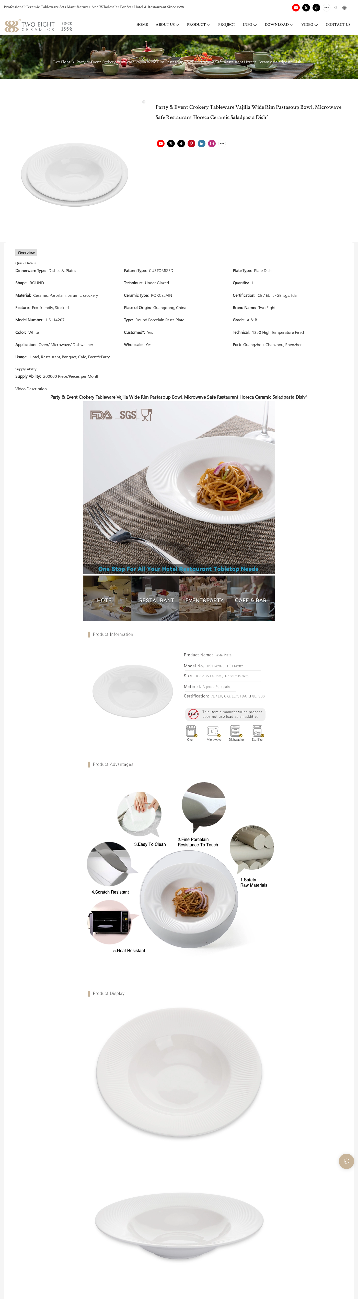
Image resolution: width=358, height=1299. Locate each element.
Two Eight (61, 61)
